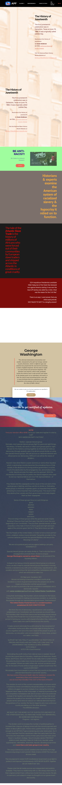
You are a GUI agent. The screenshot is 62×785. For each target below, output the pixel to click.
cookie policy (31, 391)
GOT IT (31, 395)
